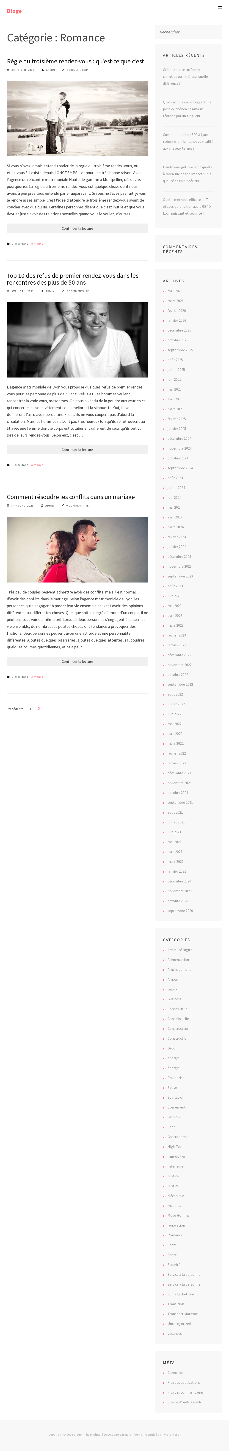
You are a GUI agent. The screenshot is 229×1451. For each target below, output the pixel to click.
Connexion (176, 1372)
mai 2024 (175, 507)
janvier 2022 (177, 763)
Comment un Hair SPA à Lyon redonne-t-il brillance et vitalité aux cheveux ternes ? (188, 141)
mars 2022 (176, 743)
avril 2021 (175, 851)
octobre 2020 (178, 900)
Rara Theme (133, 1434)
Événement (177, 1107)
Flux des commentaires (186, 1392)
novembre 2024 (180, 448)
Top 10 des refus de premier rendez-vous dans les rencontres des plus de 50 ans (72, 278)
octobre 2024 (178, 458)
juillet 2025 (176, 369)
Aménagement (179, 969)
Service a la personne (184, 1274)
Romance (36, 243)
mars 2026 (176, 300)
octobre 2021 (178, 792)
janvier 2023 (177, 645)
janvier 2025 (177, 428)
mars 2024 (176, 527)
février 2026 (177, 310)
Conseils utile (178, 1018)
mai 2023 (175, 605)
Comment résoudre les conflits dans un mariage (71, 497)
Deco (171, 1048)
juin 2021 (174, 832)
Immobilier (176, 1156)
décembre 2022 (179, 655)
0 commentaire (78, 70)
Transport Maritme (183, 1313)
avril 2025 (175, 399)
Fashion (174, 1117)
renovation (176, 1225)
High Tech (175, 1146)
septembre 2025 (180, 350)
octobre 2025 (178, 340)
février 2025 (177, 418)
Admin (50, 70)
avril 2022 (175, 733)
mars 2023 (176, 625)
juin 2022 (174, 714)
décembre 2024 (179, 438)
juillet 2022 (176, 704)
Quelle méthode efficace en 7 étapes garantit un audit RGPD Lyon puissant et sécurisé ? (187, 206)
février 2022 (177, 753)
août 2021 (175, 812)
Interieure (175, 1166)
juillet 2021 (176, 822)
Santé (172, 1245)
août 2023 (175, 586)
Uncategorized (179, 1323)
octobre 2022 (178, 674)
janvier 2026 (177, 320)
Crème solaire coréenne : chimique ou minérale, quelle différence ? (185, 76)
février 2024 (177, 536)
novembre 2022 (180, 664)
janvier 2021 (177, 871)
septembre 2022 (180, 684)
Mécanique (176, 1195)
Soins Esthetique (181, 1294)
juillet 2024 (176, 487)
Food (171, 1127)
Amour (173, 979)
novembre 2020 (180, 891)
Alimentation (178, 959)
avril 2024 (175, 517)
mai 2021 (175, 841)
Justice (173, 1176)
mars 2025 (176, 409)
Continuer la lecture (77, 228)
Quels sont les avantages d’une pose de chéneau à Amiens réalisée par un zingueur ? (187, 109)
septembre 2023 (180, 576)
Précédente (15, 709)
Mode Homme (179, 1215)
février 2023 (177, 635)
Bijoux (172, 989)
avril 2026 (175, 291)
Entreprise (176, 1077)
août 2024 (175, 477)
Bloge (14, 11)
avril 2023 (175, 615)
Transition (176, 1304)
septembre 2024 (180, 468)
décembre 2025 (179, 330)
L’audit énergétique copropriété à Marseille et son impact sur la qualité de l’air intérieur (187, 174)
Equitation (176, 1097)
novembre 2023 (180, 566)
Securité (174, 1264)
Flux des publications (184, 1382)
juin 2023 (174, 595)
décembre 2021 (179, 773)
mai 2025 (175, 389)
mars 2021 (176, 861)
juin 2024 (174, 497)
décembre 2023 (179, 556)
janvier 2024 (177, 546)
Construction (178, 1038)
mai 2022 (175, 723)
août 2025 (175, 359)
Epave (172, 1087)
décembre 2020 (179, 881)
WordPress (171, 1434)
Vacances (175, 1333)
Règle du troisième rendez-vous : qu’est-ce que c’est (75, 61)
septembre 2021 (180, 802)
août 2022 (175, 694)
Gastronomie (178, 1136)
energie (173, 1058)
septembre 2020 (180, 910)
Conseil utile (177, 1008)
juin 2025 (174, 379)
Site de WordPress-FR (184, 1402)
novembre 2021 (180, 782)
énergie (173, 1067)
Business (174, 999)
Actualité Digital (180, 949)
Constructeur (178, 1028)
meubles (174, 1205)
